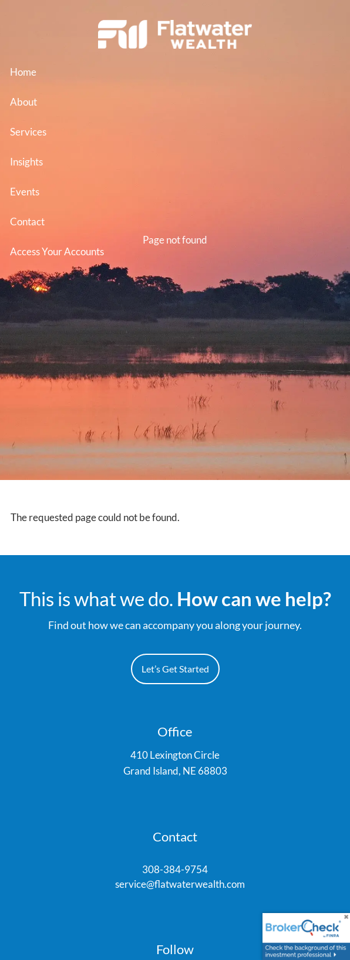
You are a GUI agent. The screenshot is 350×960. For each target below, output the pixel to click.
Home (23, 72)
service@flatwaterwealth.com (180, 884)
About (23, 102)
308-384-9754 (175, 869)
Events (24, 191)
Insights (26, 162)
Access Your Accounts (57, 251)
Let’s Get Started (175, 668)
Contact (27, 221)
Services (28, 132)
